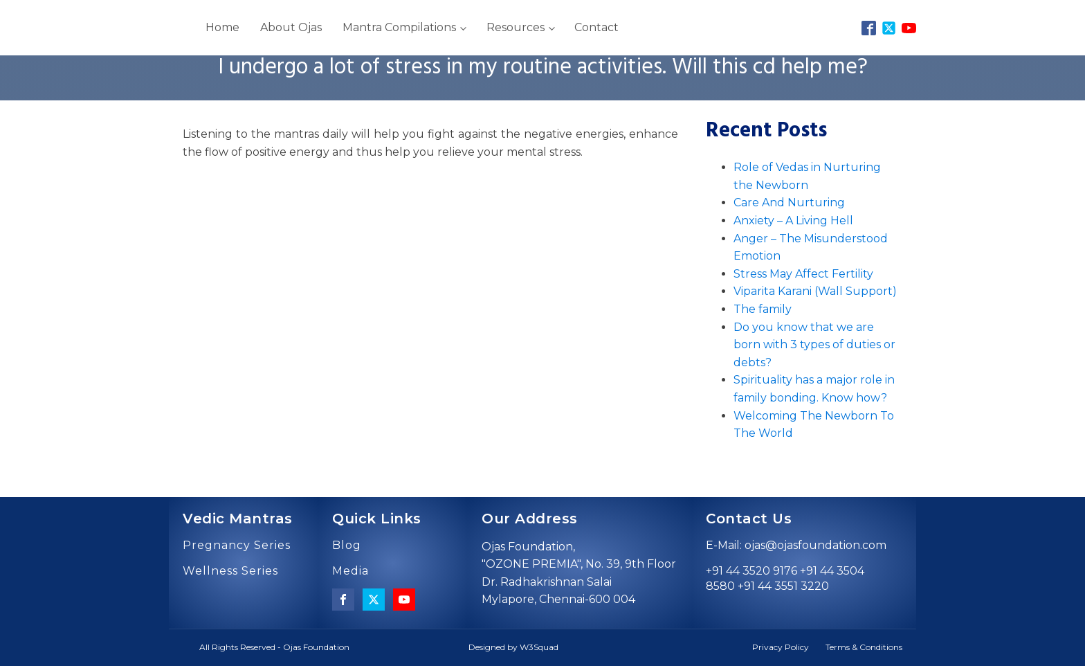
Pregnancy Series (237, 545)
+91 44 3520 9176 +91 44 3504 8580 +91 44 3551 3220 (785, 578)
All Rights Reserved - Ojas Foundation (274, 647)
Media (350, 571)
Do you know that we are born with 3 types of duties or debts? (814, 345)
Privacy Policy (780, 647)
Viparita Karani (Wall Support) (815, 291)
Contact (596, 27)
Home (222, 27)
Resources (515, 27)
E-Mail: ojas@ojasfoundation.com (796, 545)
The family (762, 309)
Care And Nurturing (789, 202)
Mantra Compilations (399, 27)
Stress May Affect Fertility (803, 273)
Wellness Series (230, 571)
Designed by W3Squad (513, 647)
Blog (346, 545)
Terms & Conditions (864, 647)
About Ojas (291, 27)
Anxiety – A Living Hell (793, 220)
